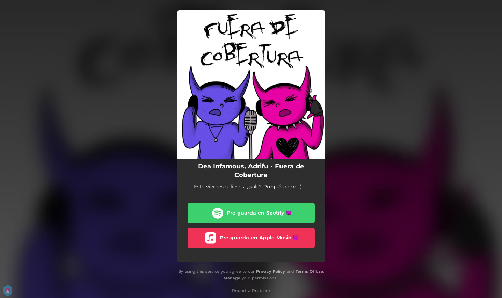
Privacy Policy (270, 271)
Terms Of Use (309, 271)
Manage (232, 278)
